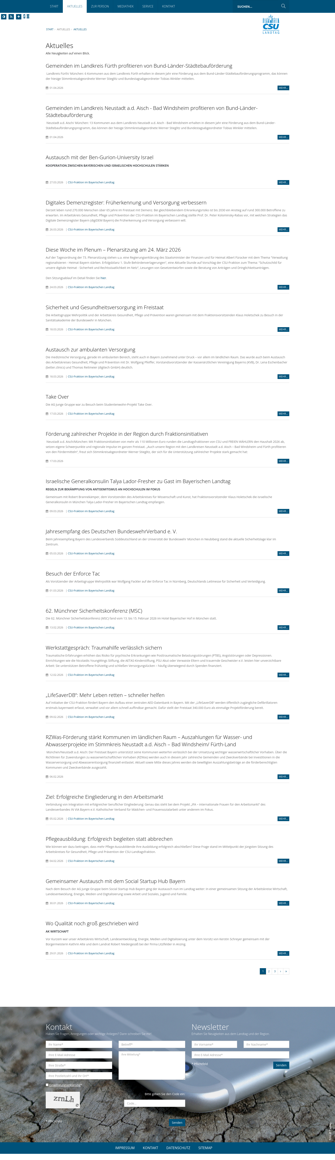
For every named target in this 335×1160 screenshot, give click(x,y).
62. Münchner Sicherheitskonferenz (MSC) (94, 616)
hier (104, 283)
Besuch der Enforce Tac (73, 579)
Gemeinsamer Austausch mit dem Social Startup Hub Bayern (115, 887)
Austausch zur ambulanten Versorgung (90, 354)
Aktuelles (74, 6)
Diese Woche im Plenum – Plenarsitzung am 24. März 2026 (113, 250)
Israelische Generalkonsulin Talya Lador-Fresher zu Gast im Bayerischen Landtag (138, 486)
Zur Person (100, 6)
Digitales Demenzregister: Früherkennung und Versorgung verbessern (126, 202)
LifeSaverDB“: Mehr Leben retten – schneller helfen (105, 700)
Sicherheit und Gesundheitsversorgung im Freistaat (105, 312)
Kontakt (168, 6)
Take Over (57, 402)
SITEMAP (205, 1154)
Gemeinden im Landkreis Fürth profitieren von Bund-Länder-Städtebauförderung (139, 65)
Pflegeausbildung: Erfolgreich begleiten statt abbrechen (109, 844)
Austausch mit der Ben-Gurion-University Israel (99, 157)
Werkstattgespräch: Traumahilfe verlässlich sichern (104, 653)
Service (147, 6)
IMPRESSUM (125, 1154)
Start (54, 6)
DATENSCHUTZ (178, 1154)
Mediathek (126, 6)
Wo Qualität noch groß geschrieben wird (92, 929)
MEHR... (283, 88)
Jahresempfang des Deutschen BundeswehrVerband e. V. (111, 537)
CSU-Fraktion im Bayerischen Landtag (91, 182)
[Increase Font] (18, 16)
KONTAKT (150, 1154)
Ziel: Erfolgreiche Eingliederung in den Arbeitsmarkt (104, 802)
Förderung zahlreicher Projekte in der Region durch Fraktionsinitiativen (127, 439)
